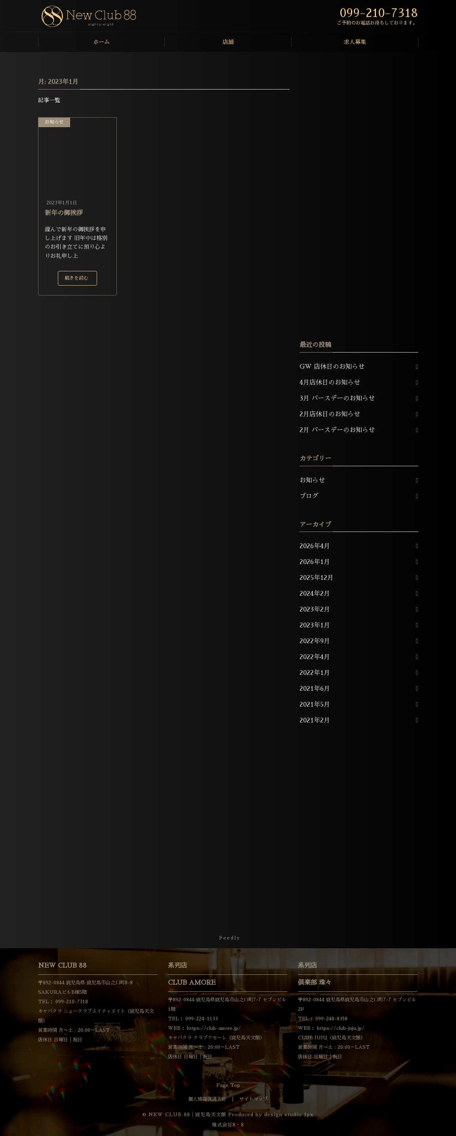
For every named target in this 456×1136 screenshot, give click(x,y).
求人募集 (355, 42)
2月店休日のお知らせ (330, 414)
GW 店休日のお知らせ (332, 367)
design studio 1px (289, 1114)
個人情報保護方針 (207, 1099)
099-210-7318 (71, 1001)
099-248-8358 (330, 1018)
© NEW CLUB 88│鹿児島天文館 (184, 1114)
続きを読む (76, 278)
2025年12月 (317, 578)
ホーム (101, 42)
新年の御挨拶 (64, 213)
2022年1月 (315, 673)
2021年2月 (315, 720)
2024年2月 (315, 594)
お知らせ (54, 122)
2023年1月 (315, 625)
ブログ (309, 496)
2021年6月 (315, 689)
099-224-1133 (201, 1018)
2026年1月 (315, 562)
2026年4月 (315, 546)
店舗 (228, 42)
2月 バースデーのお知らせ (337, 430)
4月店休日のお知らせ (330, 382)
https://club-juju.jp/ (339, 1028)
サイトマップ (253, 1099)
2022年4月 (315, 657)
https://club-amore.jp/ (213, 1028)
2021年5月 (315, 704)
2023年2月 (315, 609)
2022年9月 (315, 641)
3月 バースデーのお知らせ (337, 398)
